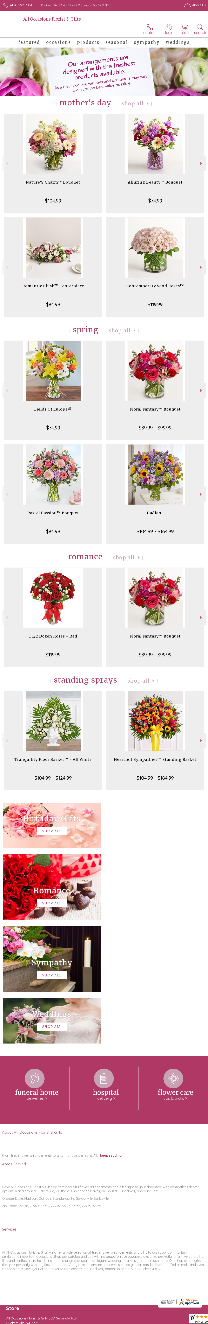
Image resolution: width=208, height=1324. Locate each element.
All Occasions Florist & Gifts (52, 19)
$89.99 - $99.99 (155, 428)
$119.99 (155, 304)
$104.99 (53, 201)
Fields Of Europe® (53, 409)
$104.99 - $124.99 (53, 778)
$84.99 (53, 304)
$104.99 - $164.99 (155, 531)
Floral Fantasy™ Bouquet (155, 409)
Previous (6, 163)
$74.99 (155, 201)
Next (201, 163)
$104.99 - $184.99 (155, 778)
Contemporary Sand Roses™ (155, 286)
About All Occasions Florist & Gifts (32, 1008)
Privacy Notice (136, 1320)
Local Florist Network (165, 1320)
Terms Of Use (111, 1320)
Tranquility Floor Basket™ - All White (53, 759)
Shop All (133, 103)
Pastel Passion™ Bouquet (53, 513)
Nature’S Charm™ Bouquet (53, 182)
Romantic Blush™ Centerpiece (53, 286)
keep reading (111, 1032)
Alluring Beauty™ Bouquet (155, 182)
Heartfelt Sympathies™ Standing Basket (155, 759)
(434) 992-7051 (21, 5)
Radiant (155, 513)
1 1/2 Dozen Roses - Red (53, 636)
